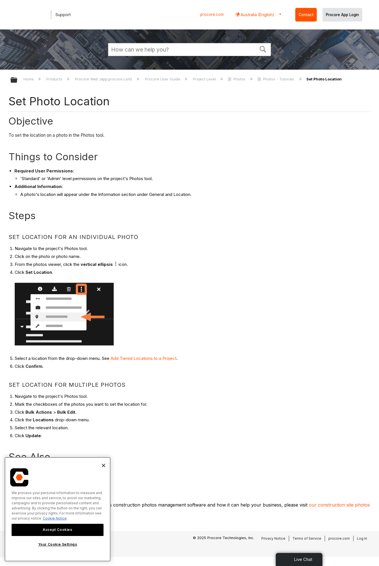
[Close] (103, 465)
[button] (263, 49)
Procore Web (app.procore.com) (104, 79)
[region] (58, 509)
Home (29, 79)
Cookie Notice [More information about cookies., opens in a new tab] (55, 518)
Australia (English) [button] (257, 14)
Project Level (205, 79)
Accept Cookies (57, 529)
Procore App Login (342, 14)
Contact (306, 14)
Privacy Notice (273, 538)
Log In (362, 538)
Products (54, 79)
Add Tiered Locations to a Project (143, 358)
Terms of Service (306, 538)
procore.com (212, 14)
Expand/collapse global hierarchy (17, 80)
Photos (237, 79)
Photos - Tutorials (276, 79)
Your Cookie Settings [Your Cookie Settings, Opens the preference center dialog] (57, 544)
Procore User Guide (163, 79)
